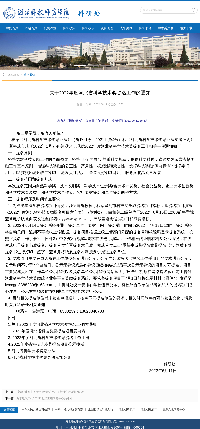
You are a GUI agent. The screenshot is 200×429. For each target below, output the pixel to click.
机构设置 (50, 28)
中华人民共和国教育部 (69, 409)
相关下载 (186, 28)
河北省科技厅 (127, 409)
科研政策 (69, 28)
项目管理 (107, 28)
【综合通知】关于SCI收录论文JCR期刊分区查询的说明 (50, 391)
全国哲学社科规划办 (100, 409)
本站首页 (31, 28)
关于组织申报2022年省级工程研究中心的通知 (44, 398)
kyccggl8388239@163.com (71, 219)
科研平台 (145, 28)
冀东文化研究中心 (174, 409)
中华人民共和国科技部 (36, 409)
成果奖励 (126, 28)
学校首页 (12, 28)
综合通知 (29, 74)
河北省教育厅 (149, 409)
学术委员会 (166, 28)
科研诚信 (88, 28)
